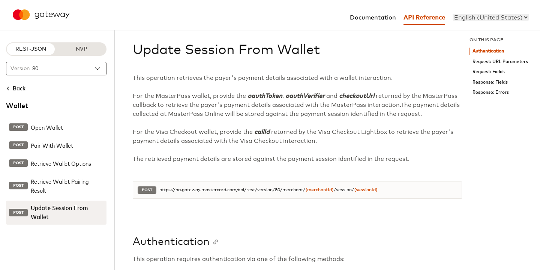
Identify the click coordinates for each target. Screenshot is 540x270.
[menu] (491, 17)
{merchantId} (319, 190)
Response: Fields (490, 82)
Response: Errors (490, 92)
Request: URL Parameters (500, 61)
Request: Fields (488, 71)
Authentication (488, 51)
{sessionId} (366, 190)
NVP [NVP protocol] (81, 49)
